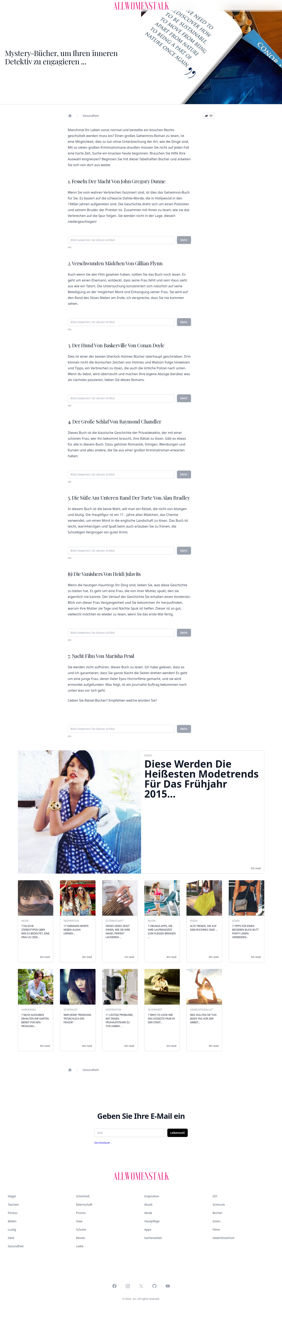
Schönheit (83, 1196)
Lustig (12, 1229)
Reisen (80, 1238)
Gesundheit (91, 116)
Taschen (13, 1204)
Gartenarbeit (153, 1238)
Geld (11, 1238)
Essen (217, 1221)
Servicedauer (102, 1142)
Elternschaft (84, 1204)
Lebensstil (177, 1133)
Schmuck (219, 1204)
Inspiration (151, 1196)
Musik (148, 1204)
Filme (216, 1229)
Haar (79, 1221)
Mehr (184, 240)
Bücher (217, 1213)
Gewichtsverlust (223, 1238)
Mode (148, 1213)
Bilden (12, 1221)
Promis (81, 1213)
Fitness (12, 1213)
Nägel (12, 1196)
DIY (215, 1196)
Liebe (79, 1246)
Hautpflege (152, 1221)
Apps (147, 1229)
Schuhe (81, 1229)
